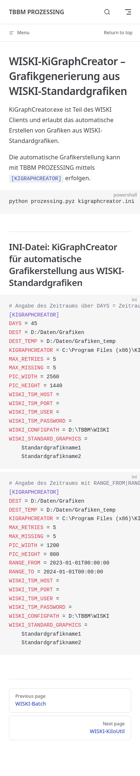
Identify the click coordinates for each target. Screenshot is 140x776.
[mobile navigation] (128, 12)
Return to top (118, 32)
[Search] (107, 12)
